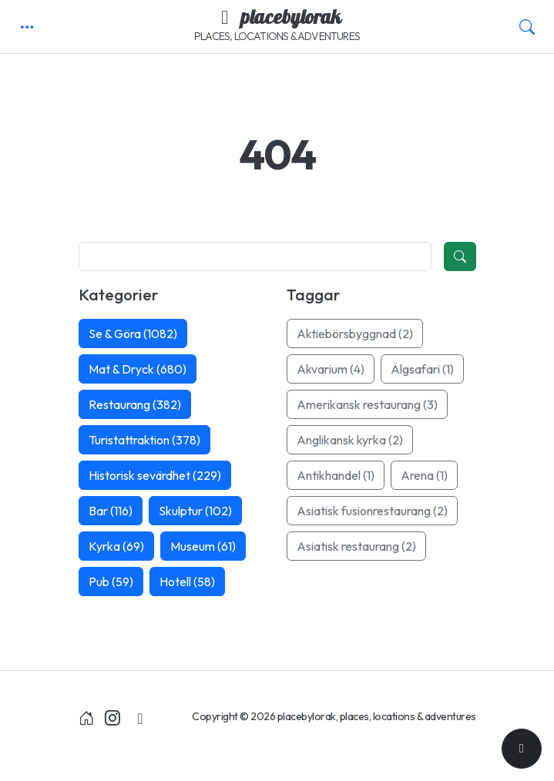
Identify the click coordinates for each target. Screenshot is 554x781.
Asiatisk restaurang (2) (356, 546)
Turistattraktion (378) (144, 439)
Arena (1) (424, 475)
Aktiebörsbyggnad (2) (355, 333)
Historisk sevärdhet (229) (155, 475)
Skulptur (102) (195, 510)
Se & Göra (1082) (133, 333)
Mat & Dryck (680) (137, 369)
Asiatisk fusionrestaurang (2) (372, 510)
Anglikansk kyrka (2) (350, 439)
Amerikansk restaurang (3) (367, 404)
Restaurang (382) (135, 404)
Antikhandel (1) (335, 475)
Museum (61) (203, 546)
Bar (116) (111, 510)
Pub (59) (111, 581)
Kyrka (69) (116, 546)
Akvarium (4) (330, 369)
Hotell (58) (187, 581)
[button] (27, 27)
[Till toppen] (522, 749)
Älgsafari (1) (422, 369)
